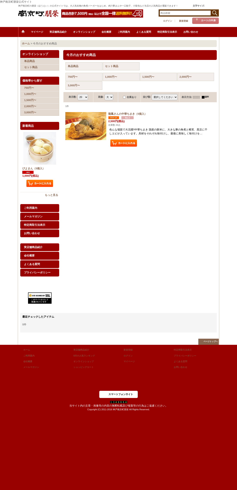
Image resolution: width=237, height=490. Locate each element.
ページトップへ (210, 341)
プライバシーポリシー (37, 272)
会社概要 (29, 255)
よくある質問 (32, 264)
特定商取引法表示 (34, 224)
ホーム (26, 349)
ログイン (167, 21)
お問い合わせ (32, 233)
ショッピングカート (83, 367)
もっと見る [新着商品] (51, 195)
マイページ (129, 361)
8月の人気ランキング (84, 355)
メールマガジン (33, 216)
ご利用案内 (30, 207)
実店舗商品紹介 (33, 247)
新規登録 (183, 21)
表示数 (73, 97)
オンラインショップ (83, 361)
